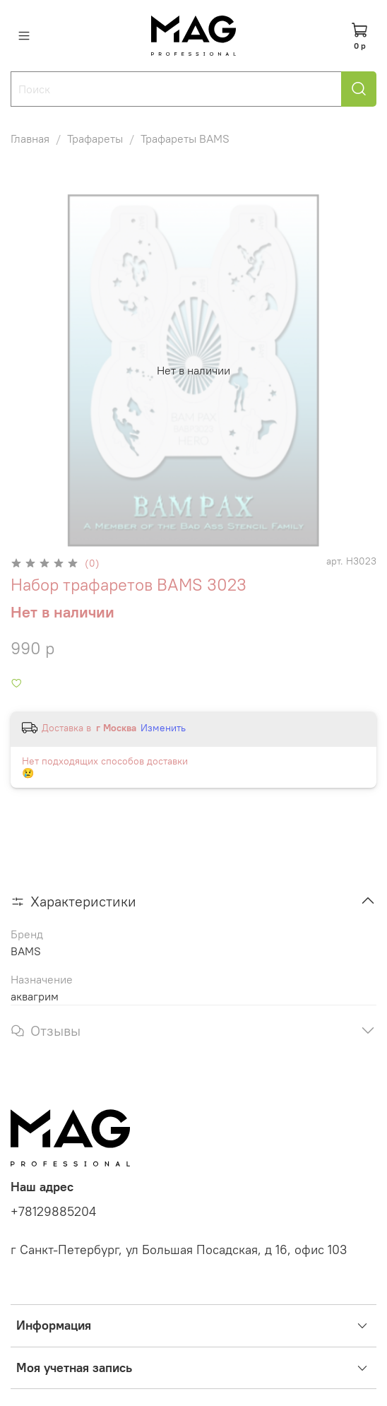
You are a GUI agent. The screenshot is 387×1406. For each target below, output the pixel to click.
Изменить (163, 727)
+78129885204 (53, 1211)
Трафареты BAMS (185, 138)
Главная (30, 138)
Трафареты (95, 138)
